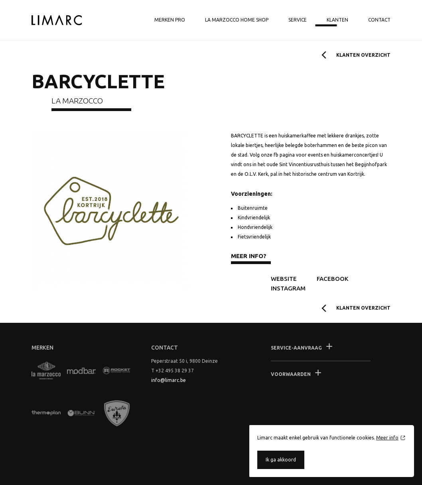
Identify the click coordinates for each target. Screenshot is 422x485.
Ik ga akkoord (281, 459)
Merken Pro (169, 19)
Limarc (57, 20)
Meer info (387, 437)
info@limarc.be (168, 380)
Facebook (332, 278)
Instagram (288, 288)
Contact (379, 19)
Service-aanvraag (296, 347)
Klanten (337, 19)
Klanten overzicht (363, 55)
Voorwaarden (291, 374)
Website (284, 278)
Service (297, 19)
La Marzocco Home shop (236, 19)
